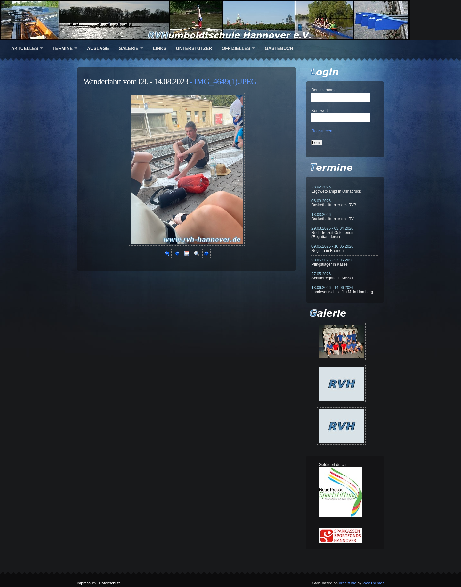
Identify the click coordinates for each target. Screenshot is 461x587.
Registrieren (321, 131)
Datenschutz (109, 583)
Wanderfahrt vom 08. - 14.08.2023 (135, 81)
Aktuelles (24, 48)
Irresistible (347, 583)
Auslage (98, 48)
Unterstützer (194, 48)
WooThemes (373, 583)
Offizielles (236, 48)
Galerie (128, 48)
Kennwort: (320, 110)
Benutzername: (324, 90)
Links (159, 48)
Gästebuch (279, 48)
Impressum (86, 583)
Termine (63, 48)
